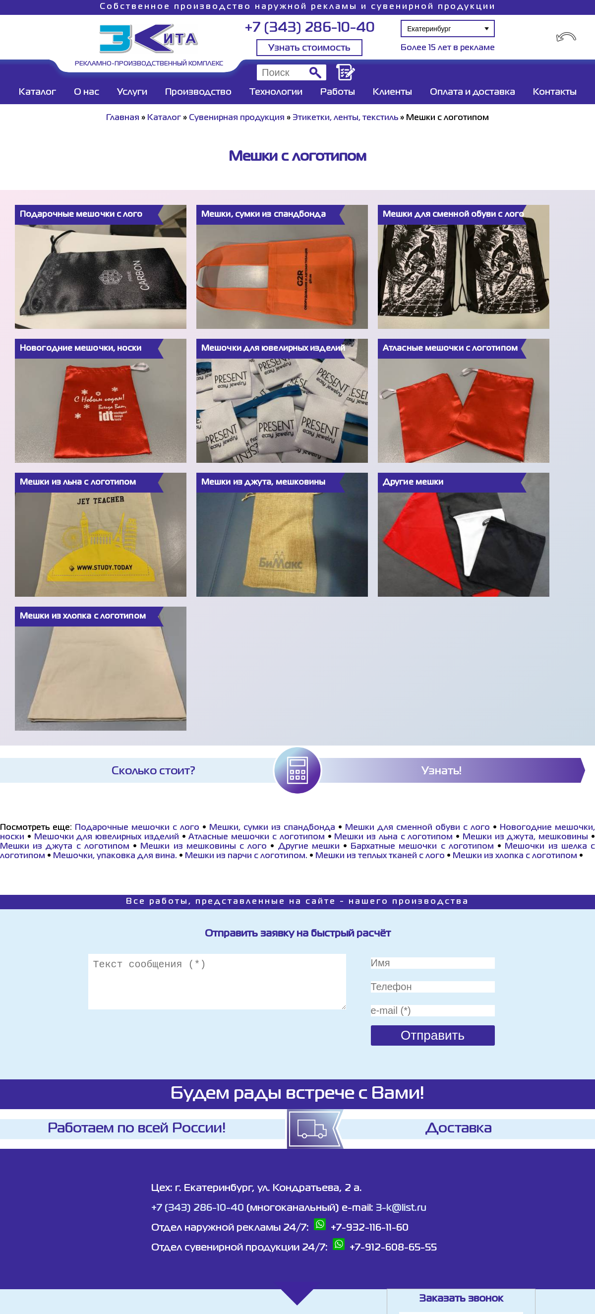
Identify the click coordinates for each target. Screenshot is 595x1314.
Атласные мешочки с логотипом (256, 837)
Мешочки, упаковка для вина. (115, 856)
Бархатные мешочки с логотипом (422, 846)
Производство (198, 92)
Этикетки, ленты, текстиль (345, 118)
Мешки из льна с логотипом (393, 837)
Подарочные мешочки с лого (137, 827)
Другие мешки (309, 846)
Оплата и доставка (472, 92)
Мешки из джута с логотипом (64, 846)
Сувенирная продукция (237, 118)
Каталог (37, 92)
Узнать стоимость (309, 48)
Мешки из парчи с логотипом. (246, 856)
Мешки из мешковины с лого (203, 846)
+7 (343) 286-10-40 (309, 28)
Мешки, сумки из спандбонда (272, 827)
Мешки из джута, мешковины (525, 837)
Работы (337, 92)
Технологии (275, 92)
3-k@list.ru (401, 1208)
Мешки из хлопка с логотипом (515, 856)
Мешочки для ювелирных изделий (106, 837)
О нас (86, 92)
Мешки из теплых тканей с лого (380, 856)
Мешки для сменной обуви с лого (417, 827)
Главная (122, 118)
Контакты (555, 92)
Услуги (132, 92)
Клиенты (392, 92)
